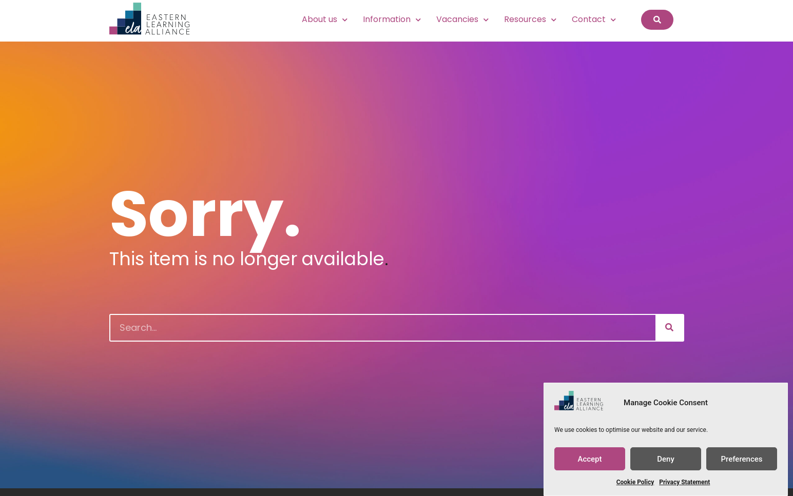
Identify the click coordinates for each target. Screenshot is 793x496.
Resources (530, 20)
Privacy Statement (684, 482)
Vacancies (462, 20)
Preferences (741, 459)
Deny (665, 459)
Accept (589, 459)
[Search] (669, 328)
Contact (594, 20)
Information (392, 20)
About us (324, 20)
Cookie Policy (635, 482)
